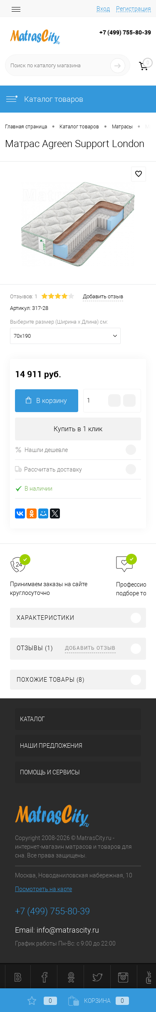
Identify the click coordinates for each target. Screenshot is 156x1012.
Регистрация (133, 8)
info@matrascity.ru (68, 930)
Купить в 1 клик (78, 429)
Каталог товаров (44, 99)
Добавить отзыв (90, 647)
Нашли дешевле (41, 449)
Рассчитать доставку (48, 469)
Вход (103, 8)
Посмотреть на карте (43, 889)
